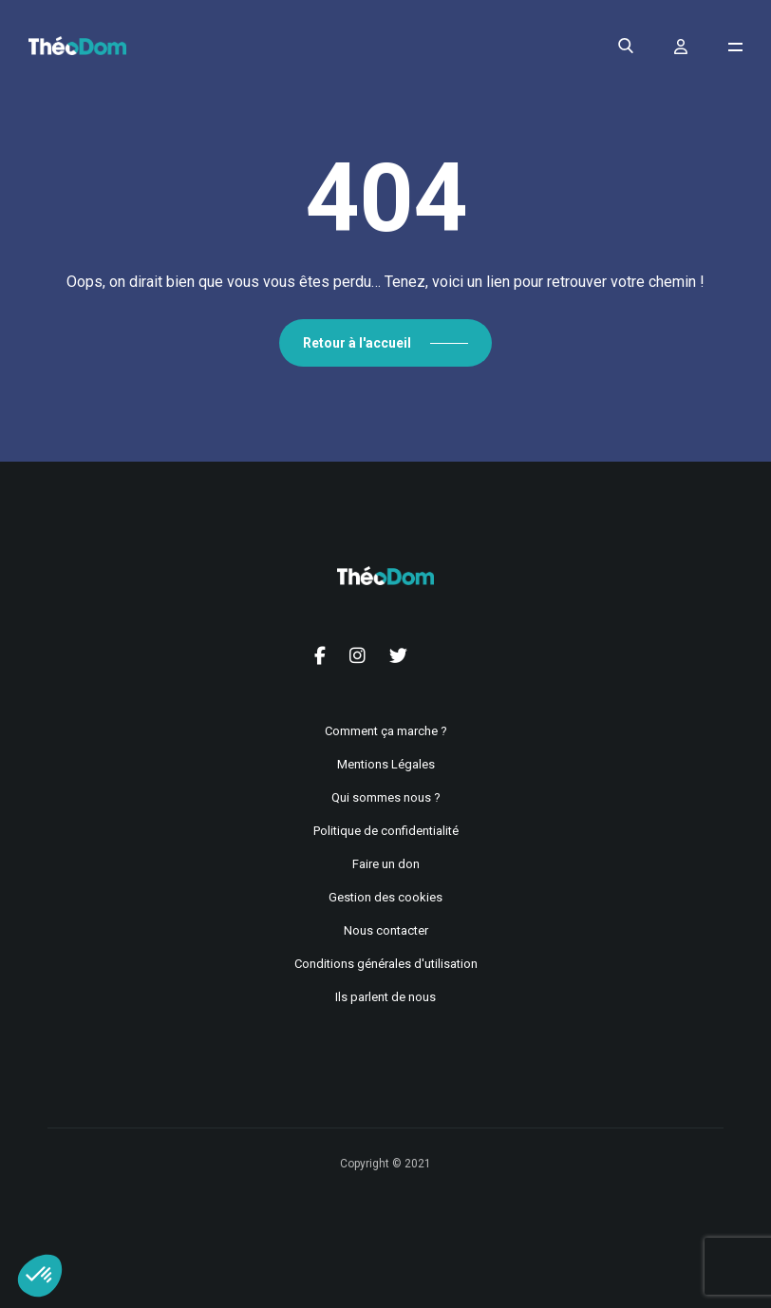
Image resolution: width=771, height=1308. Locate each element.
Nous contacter (386, 930)
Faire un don (386, 864)
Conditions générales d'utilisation (386, 964)
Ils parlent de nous (385, 997)
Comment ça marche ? (386, 731)
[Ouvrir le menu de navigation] (735, 47)
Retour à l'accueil (357, 343)
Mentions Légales (386, 764)
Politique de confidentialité (386, 831)
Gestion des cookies (385, 897)
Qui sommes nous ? (386, 797)
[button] (40, 1276)
